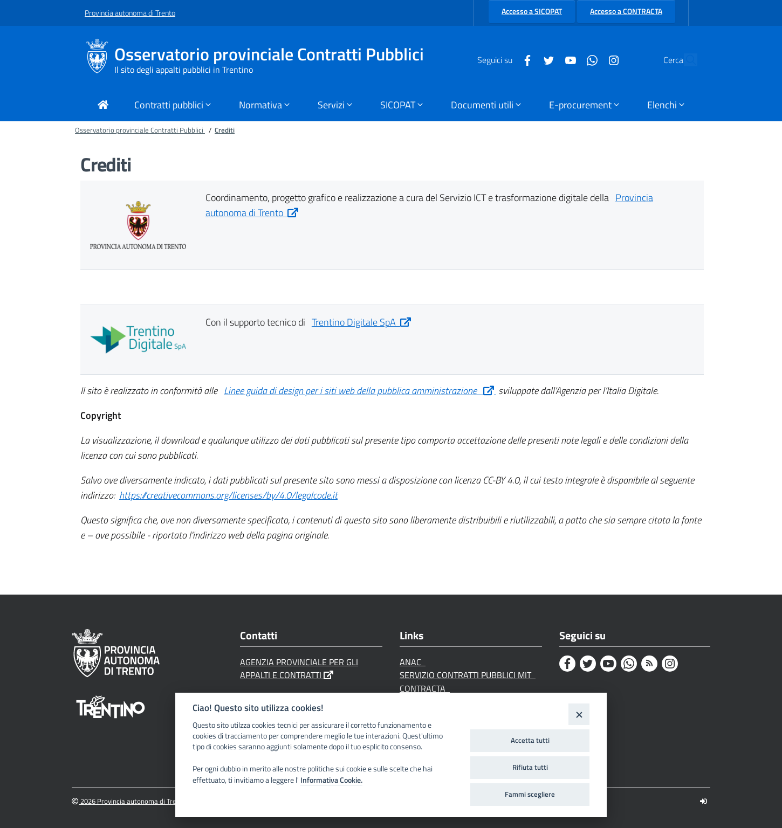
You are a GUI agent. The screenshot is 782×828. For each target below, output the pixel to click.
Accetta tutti (530, 740)
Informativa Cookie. (331, 780)
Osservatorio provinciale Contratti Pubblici (269, 54)
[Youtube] (546, 59)
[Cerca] (684, 60)
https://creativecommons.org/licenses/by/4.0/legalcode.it (228, 495)
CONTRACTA (425, 688)
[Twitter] (524, 59)
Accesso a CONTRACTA (626, 11)
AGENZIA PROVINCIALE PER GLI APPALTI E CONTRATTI (299, 669)
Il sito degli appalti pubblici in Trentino (183, 69)
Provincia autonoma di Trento (130, 12)
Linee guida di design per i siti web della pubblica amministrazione (360, 390)
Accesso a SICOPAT (532, 11)
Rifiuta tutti (530, 767)
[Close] (578, 713)
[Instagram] (589, 59)
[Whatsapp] (567, 59)
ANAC (413, 662)
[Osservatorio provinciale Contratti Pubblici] (99, 59)
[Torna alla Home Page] (103, 106)
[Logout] (703, 801)
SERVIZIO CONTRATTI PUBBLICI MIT (468, 674)
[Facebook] (502, 59)
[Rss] (649, 664)
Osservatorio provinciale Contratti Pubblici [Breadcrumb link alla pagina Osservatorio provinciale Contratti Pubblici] (140, 130)
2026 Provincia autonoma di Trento (129, 801)
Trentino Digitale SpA (361, 322)
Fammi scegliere (530, 794)
